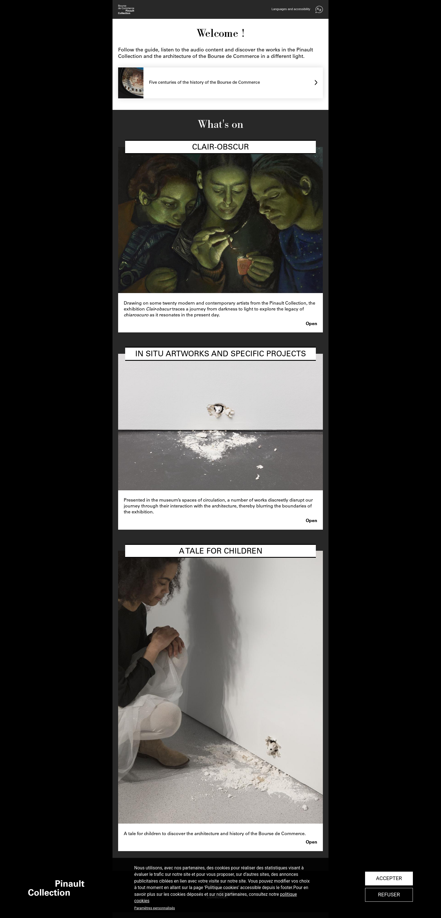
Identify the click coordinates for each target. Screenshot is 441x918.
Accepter (389, 878)
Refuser (389, 895)
